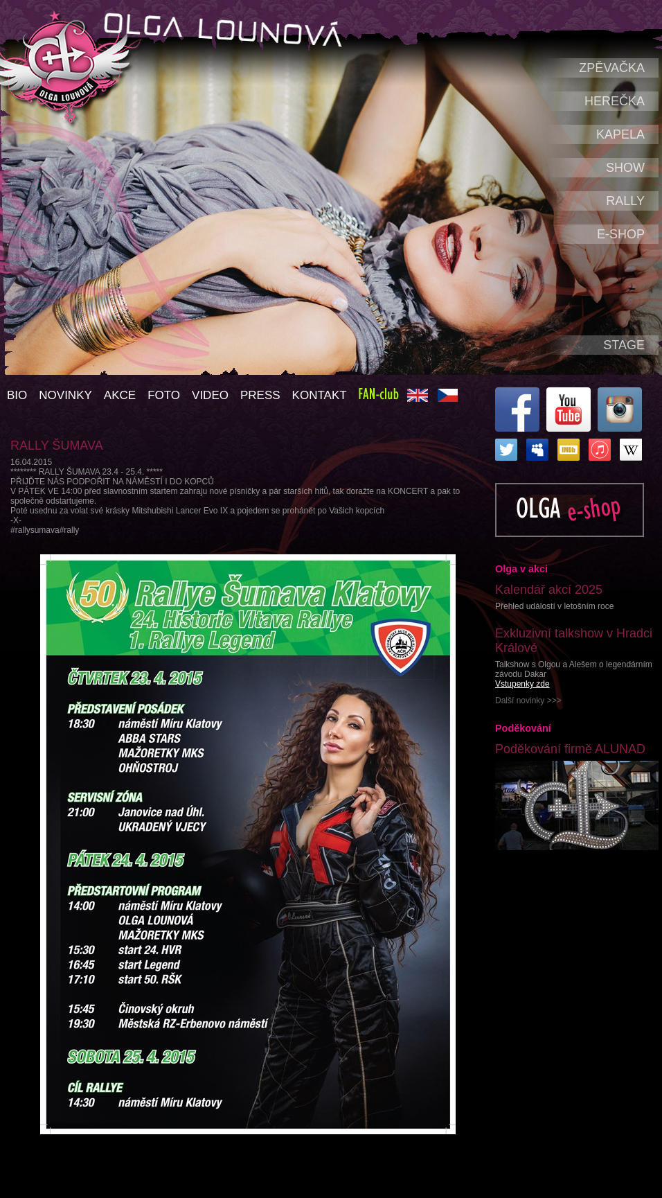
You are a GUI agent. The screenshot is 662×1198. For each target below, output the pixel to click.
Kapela (620, 134)
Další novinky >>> (528, 700)
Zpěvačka (612, 68)
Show (625, 168)
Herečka (614, 101)
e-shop (621, 234)
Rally (625, 201)
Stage (624, 345)
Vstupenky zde (522, 684)
